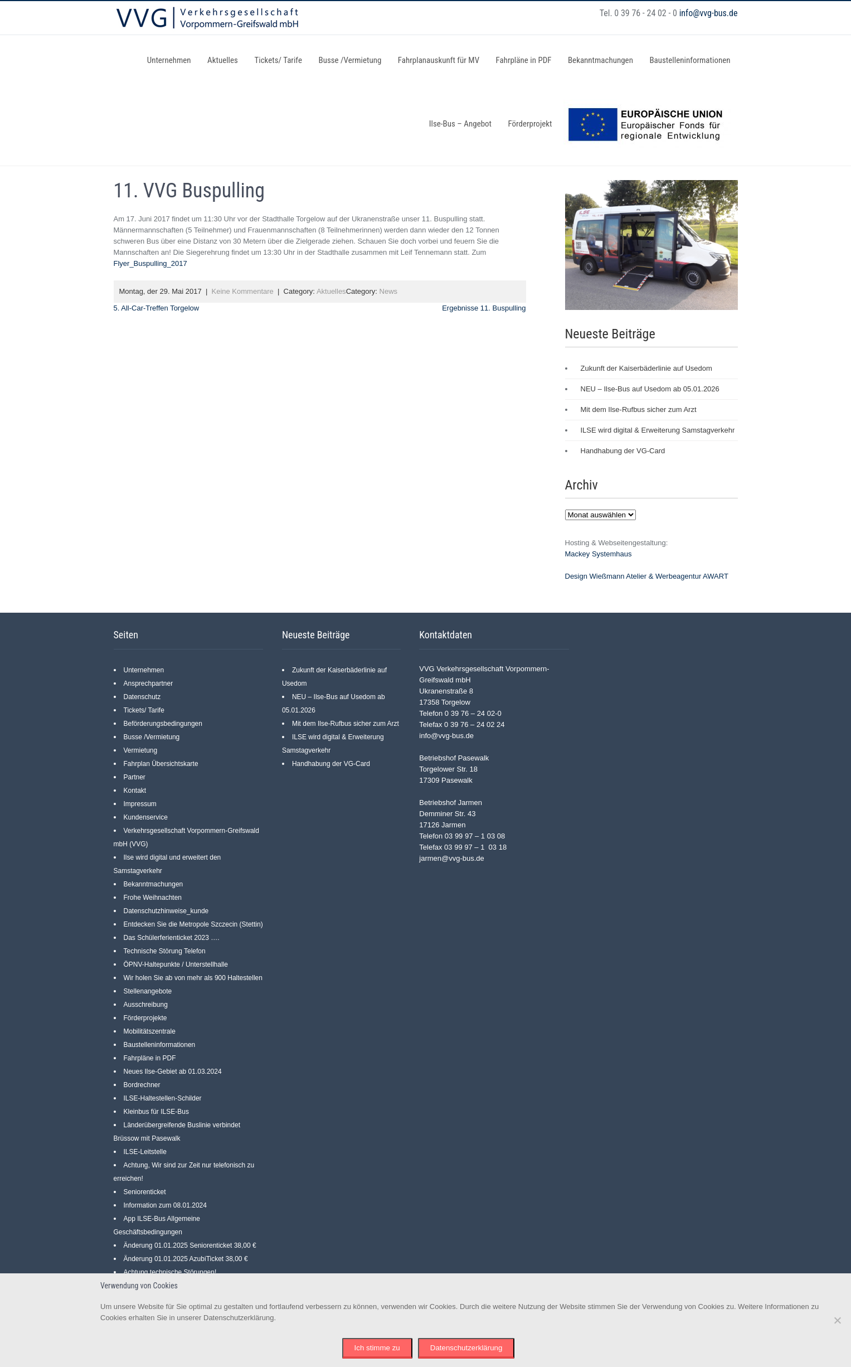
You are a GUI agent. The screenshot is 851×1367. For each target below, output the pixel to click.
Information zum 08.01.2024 (165, 1205)
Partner (134, 777)
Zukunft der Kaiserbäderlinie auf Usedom (646, 368)
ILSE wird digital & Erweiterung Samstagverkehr (658, 430)
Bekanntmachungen (600, 60)
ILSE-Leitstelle (145, 1152)
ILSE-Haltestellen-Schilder (163, 1098)
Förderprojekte (145, 1018)
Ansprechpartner (148, 683)
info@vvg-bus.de (708, 13)
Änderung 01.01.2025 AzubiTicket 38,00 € (186, 1259)
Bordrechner (142, 1085)
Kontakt (135, 790)
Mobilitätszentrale (150, 1031)
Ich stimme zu (377, 1348)
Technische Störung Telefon (165, 951)
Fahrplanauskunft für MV (438, 60)
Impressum (140, 804)
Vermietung (141, 750)
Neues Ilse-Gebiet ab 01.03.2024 (173, 1071)
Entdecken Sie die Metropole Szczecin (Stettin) (193, 924)
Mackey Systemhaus (598, 554)
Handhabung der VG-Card (623, 451)
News (389, 291)
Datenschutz (142, 697)
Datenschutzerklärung (466, 1348)
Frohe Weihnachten (153, 897)
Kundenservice (146, 817)
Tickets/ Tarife (278, 60)
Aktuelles (222, 60)
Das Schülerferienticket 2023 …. (172, 938)
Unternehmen (169, 60)
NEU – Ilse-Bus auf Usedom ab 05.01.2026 (650, 389)
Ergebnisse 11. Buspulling (484, 308)
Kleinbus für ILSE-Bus (156, 1112)
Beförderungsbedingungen (163, 724)
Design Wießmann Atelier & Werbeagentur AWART (646, 576)
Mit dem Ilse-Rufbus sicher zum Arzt (639, 409)
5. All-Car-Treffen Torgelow (157, 308)
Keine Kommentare (243, 291)
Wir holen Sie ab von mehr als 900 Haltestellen (193, 978)
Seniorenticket (145, 1192)
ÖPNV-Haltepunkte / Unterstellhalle (176, 964)
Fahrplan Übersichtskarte (161, 764)
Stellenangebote (148, 991)
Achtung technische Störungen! (170, 1272)
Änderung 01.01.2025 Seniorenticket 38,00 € (190, 1245)
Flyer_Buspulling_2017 (150, 263)
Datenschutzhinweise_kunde (166, 911)
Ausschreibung (146, 1005)
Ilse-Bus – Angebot (460, 124)
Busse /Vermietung (349, 60)
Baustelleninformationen (689, 60)
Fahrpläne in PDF (524, 60)
